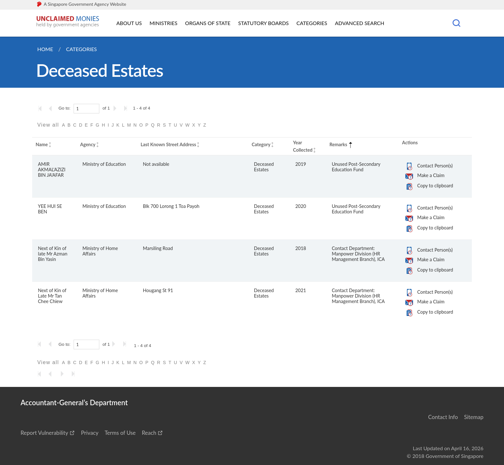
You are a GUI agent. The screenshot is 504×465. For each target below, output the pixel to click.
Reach (149, 432)
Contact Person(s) (435, 165)
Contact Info (443, 417)
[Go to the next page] (116, 108)
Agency (87, 144)
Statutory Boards (263, 23)
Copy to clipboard (435, 185)
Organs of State (207, 23)
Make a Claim (431, 175)
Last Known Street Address (168, 144)
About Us (129, 23)
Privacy (89, 432)
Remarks (341, 144)
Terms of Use (120, 432)
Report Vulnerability (44, 432)
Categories (311, 23)
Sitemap (473, 417)
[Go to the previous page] (52, 108)
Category (261, 144)
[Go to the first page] (41, 108)
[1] (86, 108)
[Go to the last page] (127, 108)
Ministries (163, 23)
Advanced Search (359, 23)
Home (45, 49)
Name (42, 144)
